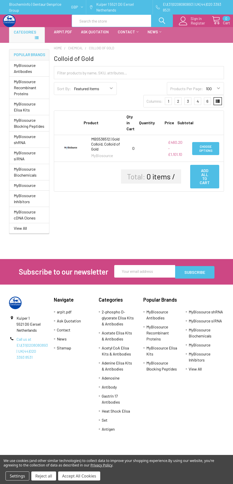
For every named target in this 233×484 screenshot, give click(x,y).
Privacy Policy (101, 465)
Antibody (109, 390)
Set (104, 423)
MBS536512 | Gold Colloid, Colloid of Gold (105, 148)
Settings (17, 476)
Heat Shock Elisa (116, 414)
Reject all (43, 476)
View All (20, 232)
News (154, 36)
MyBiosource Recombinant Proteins (25, 92)
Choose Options (205, 153)
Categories (25, 36)
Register (192, 26)
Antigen (108, 432)
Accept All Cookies (79, 476)
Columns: (155, 105)
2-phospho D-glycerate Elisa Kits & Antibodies (118, 321)
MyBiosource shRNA (25, 144)
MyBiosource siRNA (25, 160)
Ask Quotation (95, 36)
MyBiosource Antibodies (25, 72)
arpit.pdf (63, 36)
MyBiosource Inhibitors (25, 203)
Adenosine (111, 381)
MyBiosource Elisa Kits (25, 111)
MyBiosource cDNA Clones (25, 219)
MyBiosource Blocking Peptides (29, 127)
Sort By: (64, 93)
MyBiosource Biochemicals (25, 176)
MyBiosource (25, 189)
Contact (128, 36)
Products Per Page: (186, 93)
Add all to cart (205, 181)
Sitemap (64, 351)
